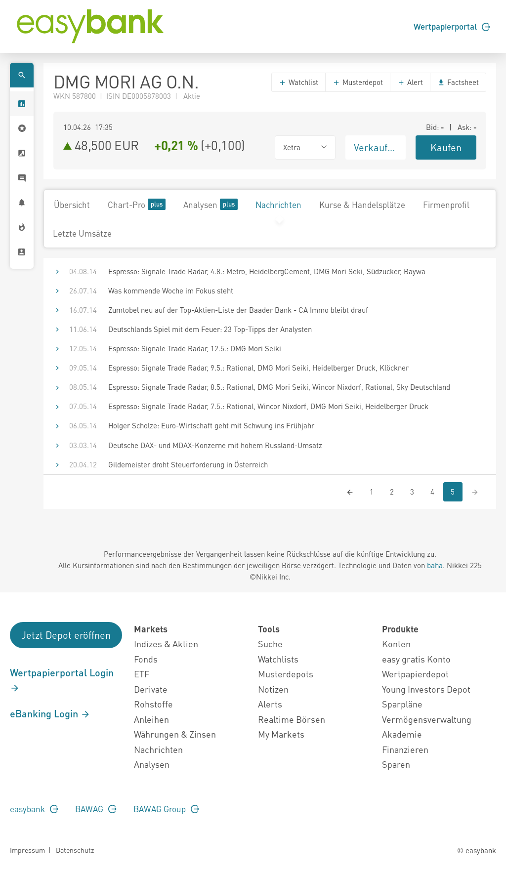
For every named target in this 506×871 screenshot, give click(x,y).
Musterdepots (285, 673)
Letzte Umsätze (82, 233)
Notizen (273, 689)
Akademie (402, 734)
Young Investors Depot (426, 689)
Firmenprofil (446, 204)
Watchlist (298, 82)
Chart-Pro (137, 204)
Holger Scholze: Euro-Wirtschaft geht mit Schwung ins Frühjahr (211, 425)
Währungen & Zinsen (175, 734)
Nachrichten (278, 204)
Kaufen (446, 147)
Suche (270, 643)
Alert (410, 82)
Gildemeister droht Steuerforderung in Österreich (188, 464)
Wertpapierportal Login (62, 680)
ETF (141, 673)
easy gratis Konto (416, 658)
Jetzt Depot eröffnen (66, 634)
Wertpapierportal (452, 26)
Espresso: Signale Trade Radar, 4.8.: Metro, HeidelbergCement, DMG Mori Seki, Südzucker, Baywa (266, 271)
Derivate (151, 689)
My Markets (281, 734)
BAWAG (96, 808)
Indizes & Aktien (166, 643)
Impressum (27, 849)
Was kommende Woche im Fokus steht (170, 290)
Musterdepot (358, 82)
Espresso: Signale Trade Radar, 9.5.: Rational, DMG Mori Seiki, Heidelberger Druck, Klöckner (258, 368)
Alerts (270, 703)
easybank (34, 808)
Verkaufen (376, 147)
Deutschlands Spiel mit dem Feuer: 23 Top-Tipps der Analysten (210, 329)
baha (435, 565)
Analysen (210, 204)
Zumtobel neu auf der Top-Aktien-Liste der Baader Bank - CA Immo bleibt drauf (238, 310)
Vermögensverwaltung (426, 719)
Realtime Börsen (291, 719)
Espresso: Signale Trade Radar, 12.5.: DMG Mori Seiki (194, 348)
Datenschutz (75, 849)
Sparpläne (402, 703)
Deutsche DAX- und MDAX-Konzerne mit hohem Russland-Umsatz (215, 445)
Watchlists (278, 658)
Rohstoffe (153, 703)
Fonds (146, 658)
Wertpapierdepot (415, 673)
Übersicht (72, 204)
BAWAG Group (166, 808)
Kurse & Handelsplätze (362, 204)
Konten (396, 643)
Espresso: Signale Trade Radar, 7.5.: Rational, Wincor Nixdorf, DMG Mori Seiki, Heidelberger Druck (268, 406)
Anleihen (151, 719)
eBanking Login (50, 713)
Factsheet (458, 82)
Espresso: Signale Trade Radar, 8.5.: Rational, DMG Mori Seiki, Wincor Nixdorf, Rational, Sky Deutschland (279, 387)
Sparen (396, 764)
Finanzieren (405, 749)
